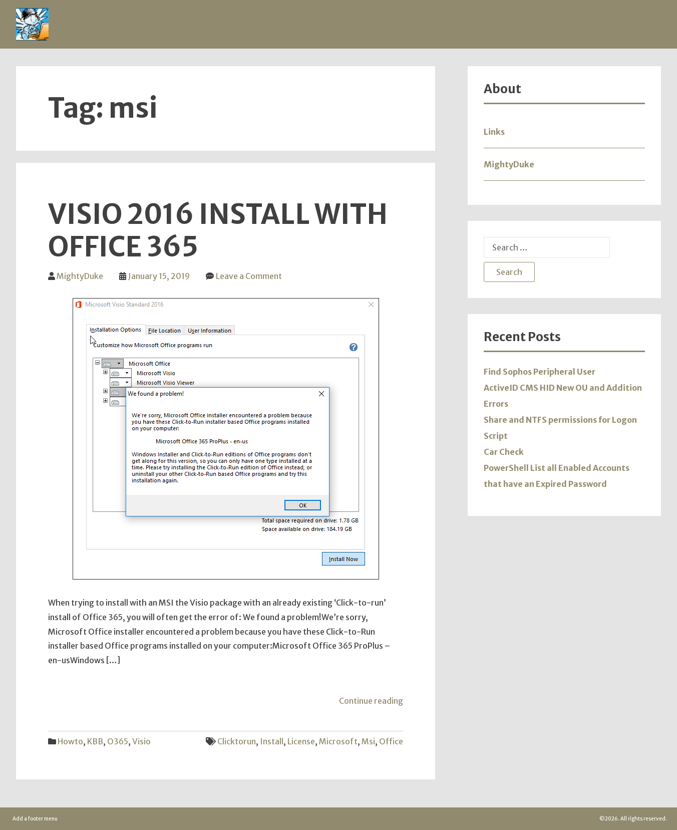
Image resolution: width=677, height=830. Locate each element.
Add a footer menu (35, 818)
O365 (117, 741)
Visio (141, 741)
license (301, 741)
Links (494, 132)
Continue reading (371, 701)
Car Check (504, 452)
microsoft (338, 741)
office (391, 741)
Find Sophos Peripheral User (539, 372)
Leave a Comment (249, 276)
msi (368, 741)
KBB (95, 741)
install (271, 741)
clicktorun (236, 741)
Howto (70, 741)
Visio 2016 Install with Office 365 (218, 230)
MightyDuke (80, 276)
